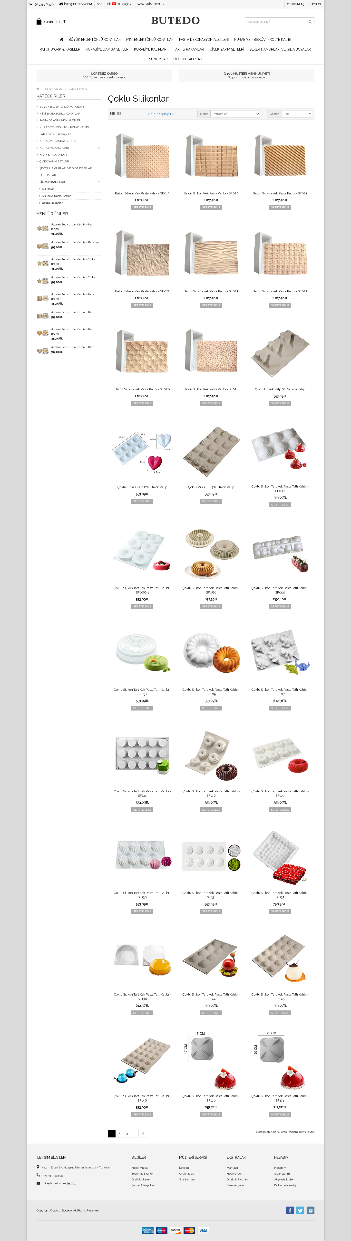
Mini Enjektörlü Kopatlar (150, 40)
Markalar (232, 1167)
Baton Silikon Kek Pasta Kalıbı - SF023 (211, 291)
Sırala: (204, 114)
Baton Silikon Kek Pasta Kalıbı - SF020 (211, 193)
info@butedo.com (75, 4)
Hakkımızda (140, 1167)
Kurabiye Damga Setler (107, 49)
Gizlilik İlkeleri (141, 1179)
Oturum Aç (295, 4)
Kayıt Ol (316, 4)
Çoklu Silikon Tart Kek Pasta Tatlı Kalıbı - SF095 (280, 590)
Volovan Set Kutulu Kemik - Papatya (75, 242)
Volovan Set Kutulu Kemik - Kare (72, 312)
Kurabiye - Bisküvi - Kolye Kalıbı (262, 40)
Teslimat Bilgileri (143, 1173)
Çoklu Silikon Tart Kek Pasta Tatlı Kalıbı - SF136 (142, 997)
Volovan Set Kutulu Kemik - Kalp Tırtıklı (72, 331)
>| (143, 1133)
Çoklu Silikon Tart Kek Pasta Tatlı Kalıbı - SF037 (280, 489)
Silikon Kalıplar (187, 59)
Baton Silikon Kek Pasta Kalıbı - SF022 (142, 291)
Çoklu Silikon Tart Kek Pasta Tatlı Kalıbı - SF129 (280, 793)
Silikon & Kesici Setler (56, 196)
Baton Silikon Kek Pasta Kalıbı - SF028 (211, 389)
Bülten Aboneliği (285, 1185)
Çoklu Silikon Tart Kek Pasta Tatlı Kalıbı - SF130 (142, 895)
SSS (99, 4)
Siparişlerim (282, 1173)
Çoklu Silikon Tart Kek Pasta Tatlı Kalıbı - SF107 (280, 692)
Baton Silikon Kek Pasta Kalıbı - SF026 (142, 389)
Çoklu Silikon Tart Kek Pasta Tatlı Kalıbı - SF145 (280, 997)
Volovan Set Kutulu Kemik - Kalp (72, 347)
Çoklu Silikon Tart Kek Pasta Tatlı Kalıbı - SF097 (142, 692)
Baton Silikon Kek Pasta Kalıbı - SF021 (280, 193)
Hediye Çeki (235, 1173)
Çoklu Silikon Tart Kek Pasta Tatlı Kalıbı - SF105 (211, 692)
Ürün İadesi (187, 1173)
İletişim (71, 1183)
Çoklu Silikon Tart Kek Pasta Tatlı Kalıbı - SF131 (211, 895)
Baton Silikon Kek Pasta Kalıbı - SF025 (280, 291)
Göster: (274, 114)
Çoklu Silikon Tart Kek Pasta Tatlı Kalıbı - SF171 (280, 1098)
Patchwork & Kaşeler (60, 49)
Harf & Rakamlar (188, 49)
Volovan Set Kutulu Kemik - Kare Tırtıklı (72, 296)
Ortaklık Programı (238, 1179)
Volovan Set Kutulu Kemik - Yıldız (73, 277)
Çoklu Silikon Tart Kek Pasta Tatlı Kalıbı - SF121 (142, 793)
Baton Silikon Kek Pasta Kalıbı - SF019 (142, 193)
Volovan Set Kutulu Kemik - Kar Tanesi (72, 227)
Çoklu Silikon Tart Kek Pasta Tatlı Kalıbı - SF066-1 (142, 590)
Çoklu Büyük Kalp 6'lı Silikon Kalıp (280, 389)
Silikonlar (48, 189)
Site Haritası (187, 1179)
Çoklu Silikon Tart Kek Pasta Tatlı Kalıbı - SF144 (211, 997)
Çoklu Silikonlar (78, 88)
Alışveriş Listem (284, 1179)
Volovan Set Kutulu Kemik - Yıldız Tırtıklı (73, 261)
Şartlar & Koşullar (143, 1185)
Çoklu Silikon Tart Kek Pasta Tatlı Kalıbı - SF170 (211, 1098)
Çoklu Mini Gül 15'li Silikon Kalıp (211, 487)
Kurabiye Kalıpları (150, 49)
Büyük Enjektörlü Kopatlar (95, 40)
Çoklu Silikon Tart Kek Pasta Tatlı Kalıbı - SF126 (211, 793)
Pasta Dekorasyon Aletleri (204, 40)
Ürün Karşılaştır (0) (162, 114)
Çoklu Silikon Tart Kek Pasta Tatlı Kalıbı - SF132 (280, 895)
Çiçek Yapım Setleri (227, 49)
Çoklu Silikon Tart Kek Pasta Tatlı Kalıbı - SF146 (142, 1098)
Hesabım (280, 1167)
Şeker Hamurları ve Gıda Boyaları (281, 49)
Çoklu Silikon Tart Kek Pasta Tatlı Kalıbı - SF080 (211, 590)
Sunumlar (158, 59)
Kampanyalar (235, 1185)
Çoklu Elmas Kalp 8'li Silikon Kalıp (142, 487)
